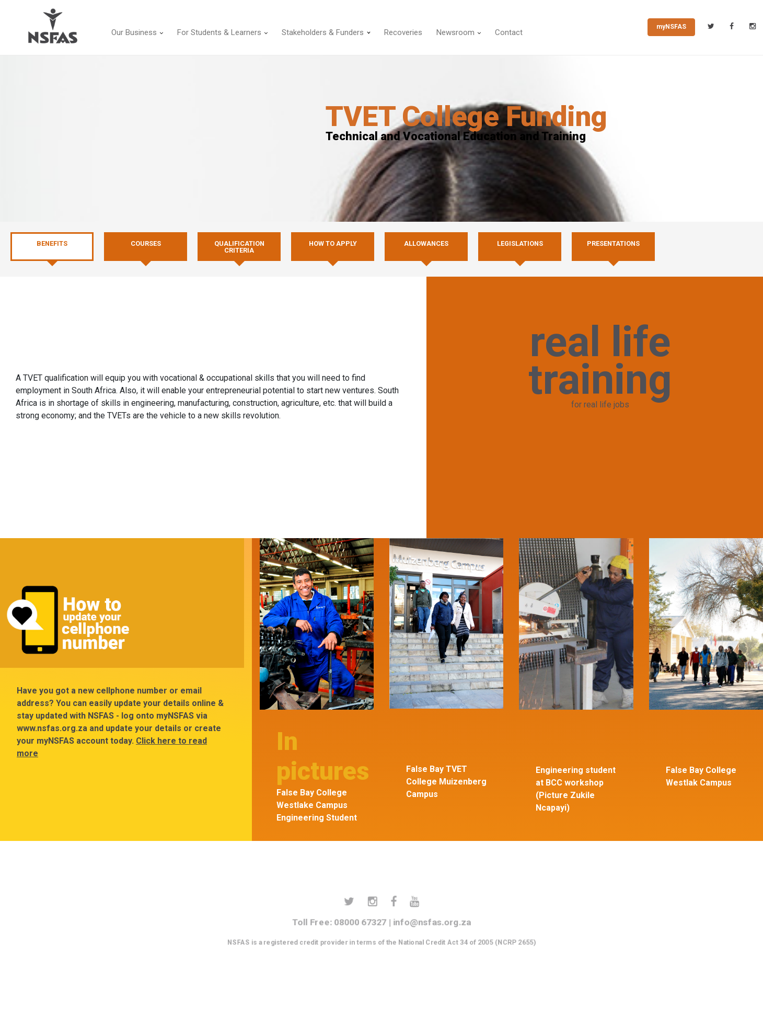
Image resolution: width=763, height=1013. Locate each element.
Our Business (134, 32)
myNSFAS (671, 26)
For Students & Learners (219, 32)
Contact (509, 32)
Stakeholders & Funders (323, 32)
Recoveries (403, 32)
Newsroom (455, 32)
